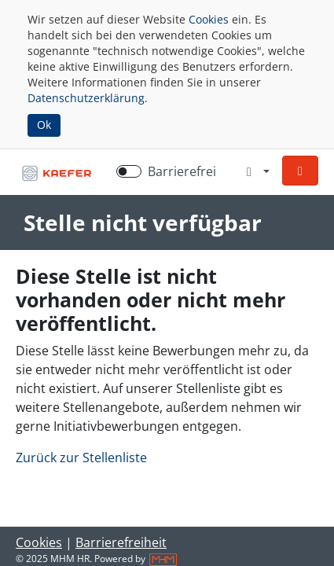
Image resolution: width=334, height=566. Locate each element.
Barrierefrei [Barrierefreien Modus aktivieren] (182, 171)
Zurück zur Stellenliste (81, 457)
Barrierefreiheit (121, 542)
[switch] (128, 171)
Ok (44, 124)
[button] (300, 171)
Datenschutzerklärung (86, 97)
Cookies (209, 19)
